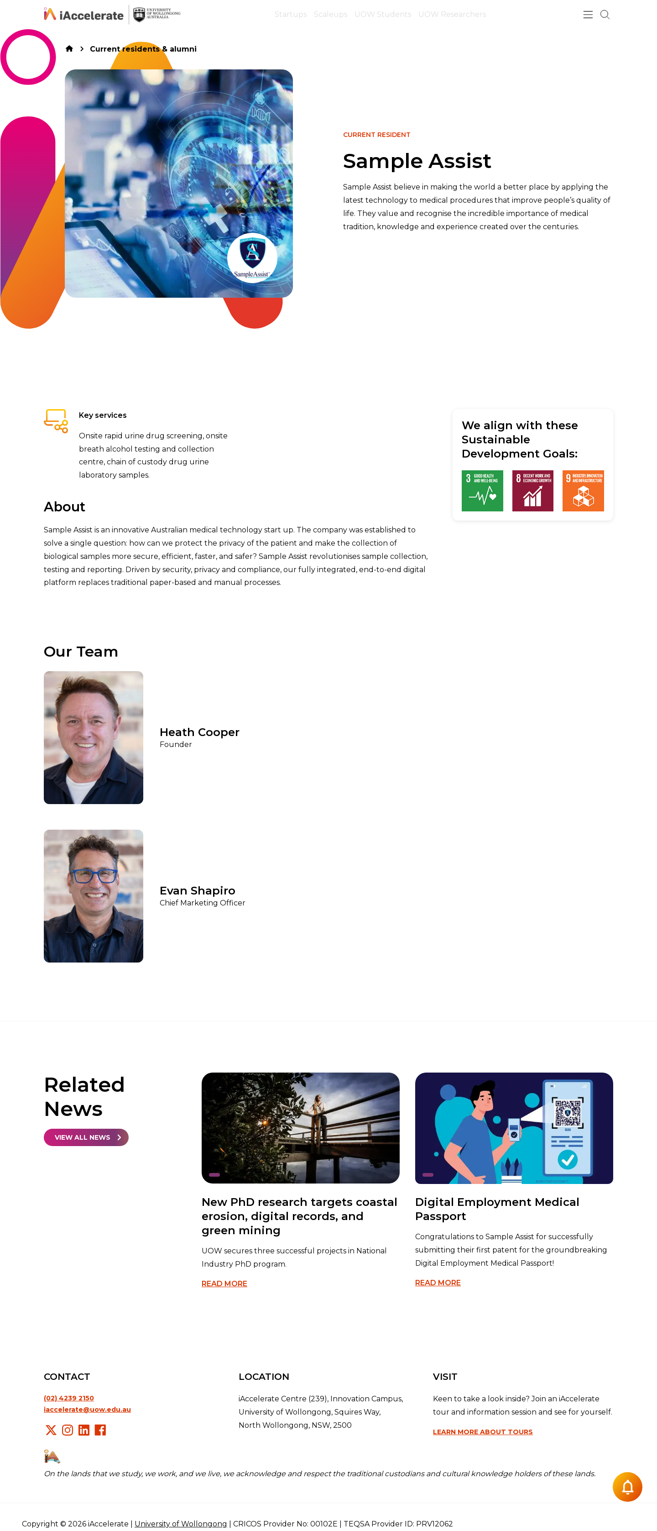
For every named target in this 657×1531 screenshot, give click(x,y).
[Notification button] (627, 1487)
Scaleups (330, 14)
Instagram (67, 1430)
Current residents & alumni (143, 49)
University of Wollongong (181, 1524)
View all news (82, 1137)
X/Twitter (51, 1430)
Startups (291, 14)
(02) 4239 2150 (69, 1398)
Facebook (100, 1430)
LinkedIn (84, 1430)
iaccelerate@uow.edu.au (87, 1409)
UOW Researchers (452, 14)
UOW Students (383, 14)
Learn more (483, 1432)
